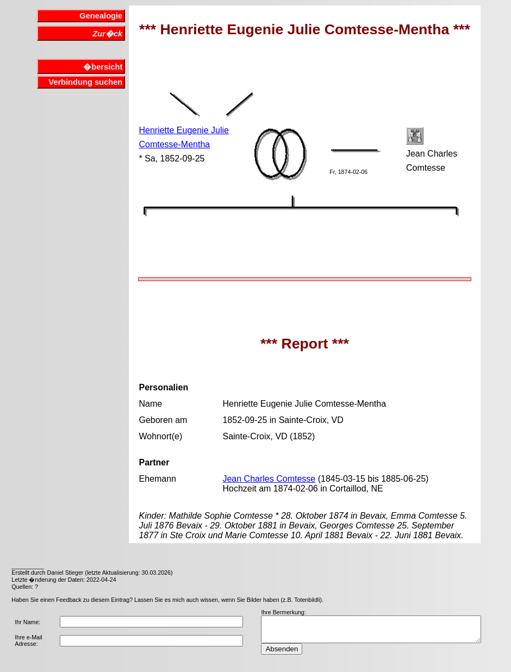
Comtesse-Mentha (174, 144)
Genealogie (100, 15)
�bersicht (102, 67)
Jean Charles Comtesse (268, 478)
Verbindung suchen (85, 82)
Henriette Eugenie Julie (183, 130)
